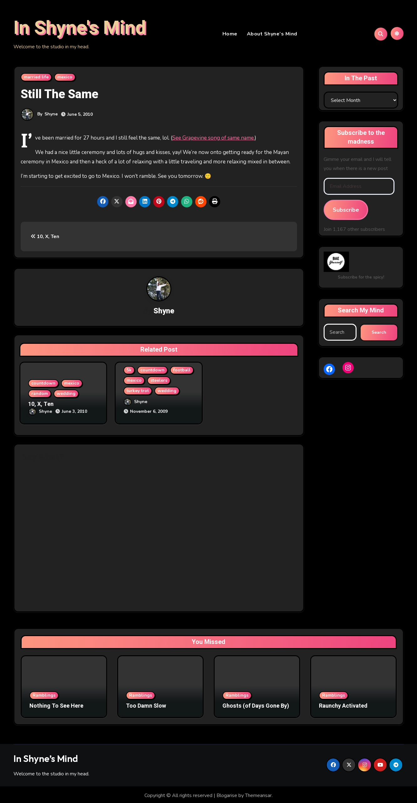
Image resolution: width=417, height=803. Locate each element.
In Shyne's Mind (79, 28)
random (39, 395)
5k (129, 372)
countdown (43, 385)
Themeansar (258, 793)
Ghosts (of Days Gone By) (255, 704)
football (181, 372)
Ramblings (44, 694)
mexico (64, 78)
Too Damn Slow (146, 704)
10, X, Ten (45, 237)
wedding (66, 395)
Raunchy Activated (343, 704)
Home (229, 34)
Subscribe (346, 211)
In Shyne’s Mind (45, 757)
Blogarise (226, 793)
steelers (158, 382)
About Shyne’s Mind (272, 34)
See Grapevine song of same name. (213, 139)
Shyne (51, 115)
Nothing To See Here (56, 704)
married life (36, 78)
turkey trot (138, 392)
